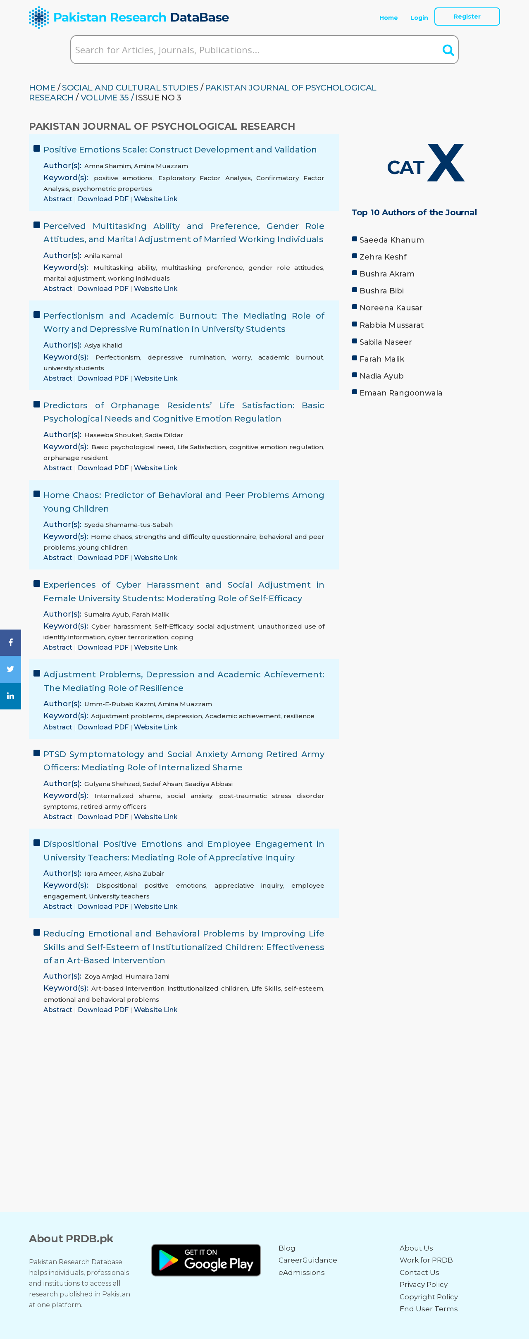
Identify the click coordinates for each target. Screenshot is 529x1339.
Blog (287, 1248)
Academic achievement (243, 716)
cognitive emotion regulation (276, 447)
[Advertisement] (425, 467)
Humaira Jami (147, 976)
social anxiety (190, 796)
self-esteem (303, 988)
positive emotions (123, 178)
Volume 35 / (107, 97)
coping (182, 637)
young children (103, 547)
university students (73, 368)
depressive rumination (186, 357)
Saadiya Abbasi (209, 784)
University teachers (119, 896)
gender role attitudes (285, 268)
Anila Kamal (103, 256)
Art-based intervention (127, 988)
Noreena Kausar (391, 307)
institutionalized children (208, 988)
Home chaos (111, 537)
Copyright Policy (429, 1297)
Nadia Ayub (382, 376)
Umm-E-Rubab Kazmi (119, 704)
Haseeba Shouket (113, 435)
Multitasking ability (124, 268)
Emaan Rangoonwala (401, 393)
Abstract (58, 199)
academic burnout (290, 357)
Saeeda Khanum (392, 240)
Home (388, 17)
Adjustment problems (127, 716)
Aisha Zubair (144, 873)
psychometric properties (112, 189)
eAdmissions (302, 1272)
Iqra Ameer (102, 873)
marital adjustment (74, 278)
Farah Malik (150, 614)
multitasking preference (202, 268)
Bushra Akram (387, 274)
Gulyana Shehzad (112, 784)
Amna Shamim (107, 166)
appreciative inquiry (248, 885)
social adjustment (225, 626)
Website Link (156, 199)
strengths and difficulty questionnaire (195, 537)
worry (241, 357)
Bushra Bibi (382, 290)
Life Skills (266, 988)
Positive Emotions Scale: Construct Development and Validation (180, 150)
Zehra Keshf (383, 257)
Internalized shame (128, 796)
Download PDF (104, 199)
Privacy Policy (424, 1284)
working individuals (139, 278)
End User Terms (429, 1309)
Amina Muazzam (161, 166)
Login (419, 17)
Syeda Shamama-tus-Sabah (128, 525)
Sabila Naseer (386, 342)
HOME (42, 88)
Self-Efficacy (174, 626)
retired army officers (114, 806)
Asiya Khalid (103, 345)
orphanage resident (75, 458)
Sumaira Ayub (106, 614)
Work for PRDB (426, 1260)
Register (467, 16)
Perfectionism (117, 357)
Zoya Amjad (103, 976)
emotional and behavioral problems (101, 999)
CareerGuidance (308, 1260)
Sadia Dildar (164, 435)
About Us (416, 1248)
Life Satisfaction (201, 447)
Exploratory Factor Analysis (204, 178)
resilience (299, 716)
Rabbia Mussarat (392, 325)
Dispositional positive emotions (151, 885)
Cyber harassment (121, 626)
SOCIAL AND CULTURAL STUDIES (130, 88)
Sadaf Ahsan (162, 784)
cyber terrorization (138, 637)
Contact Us (419, 1272)
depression (184, 716)
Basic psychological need (132, 447)
